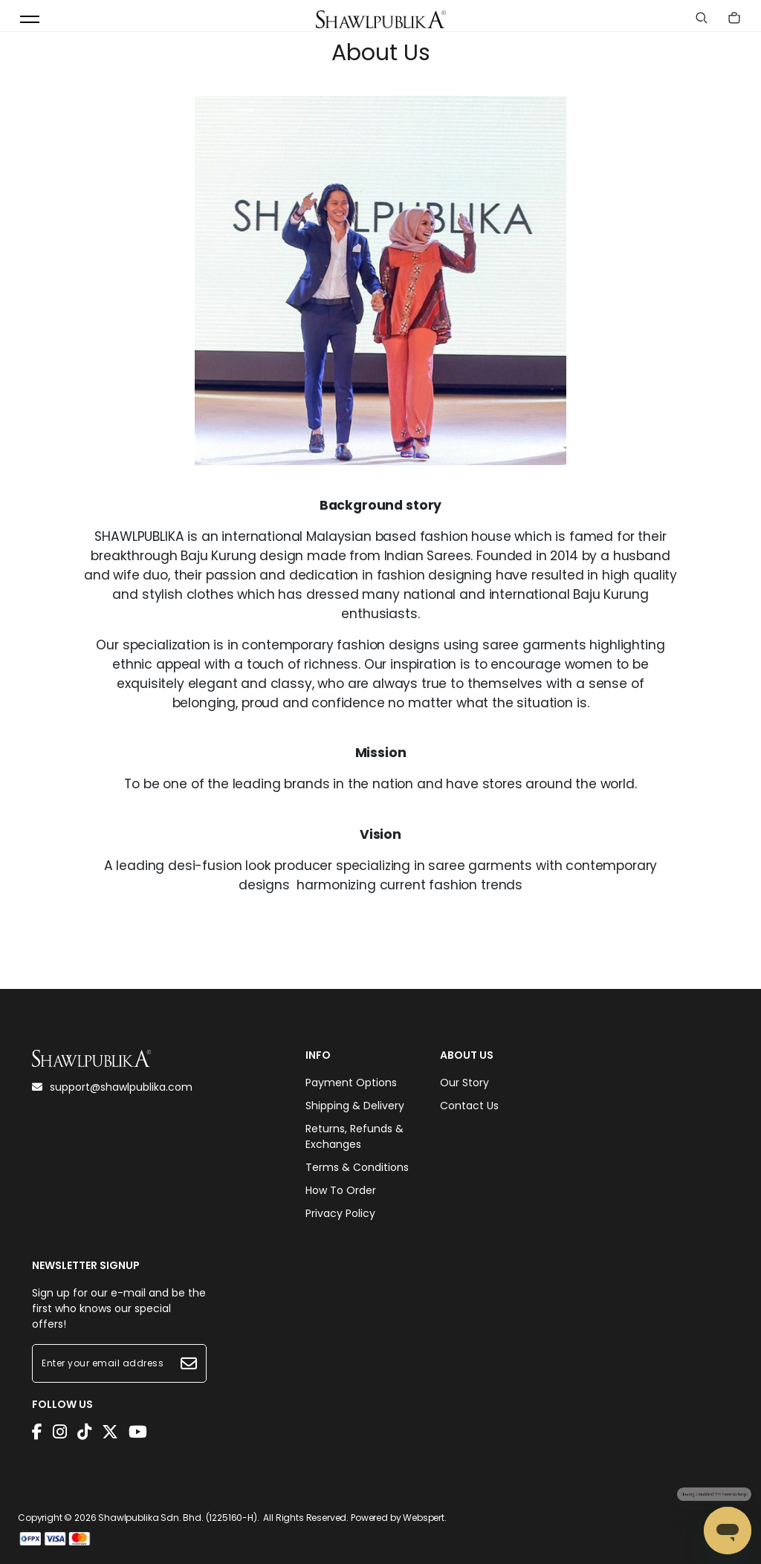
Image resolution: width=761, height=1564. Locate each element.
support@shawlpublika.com (112, 1087)
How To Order (340, 1190)
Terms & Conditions (357, 1167)
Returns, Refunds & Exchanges (354, 1136)
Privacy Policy (340, 1213)
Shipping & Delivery (354, 1105)
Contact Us (469, 1105)
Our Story (464, 1082)
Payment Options (351, 1082)
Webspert (423, 1517)
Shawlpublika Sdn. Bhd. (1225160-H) (177, 1517)
